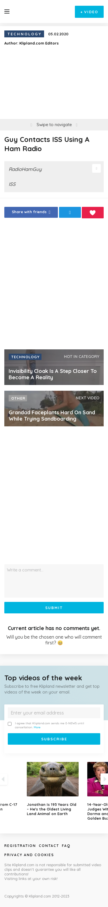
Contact (49, 846)
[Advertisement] (54, 285)
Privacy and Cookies (29, 855)
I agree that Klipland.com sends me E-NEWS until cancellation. (46, 725)
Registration (20, 846)
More (37, 727)
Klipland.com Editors (39, 43)
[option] (54, 789)
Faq (66, 846)
